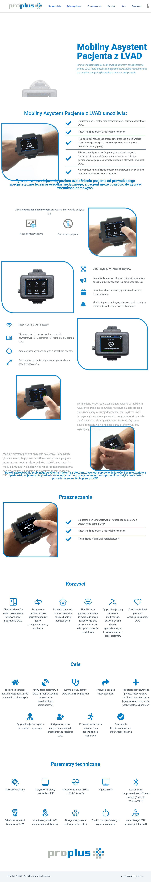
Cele (123, 6)
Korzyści (111, 6)
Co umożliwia (55, 6)
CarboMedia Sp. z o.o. (132, 876)
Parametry (137, 6)
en (148, 6)
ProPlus (11, 876)
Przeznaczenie (94, 6)
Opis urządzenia (74, 6)
